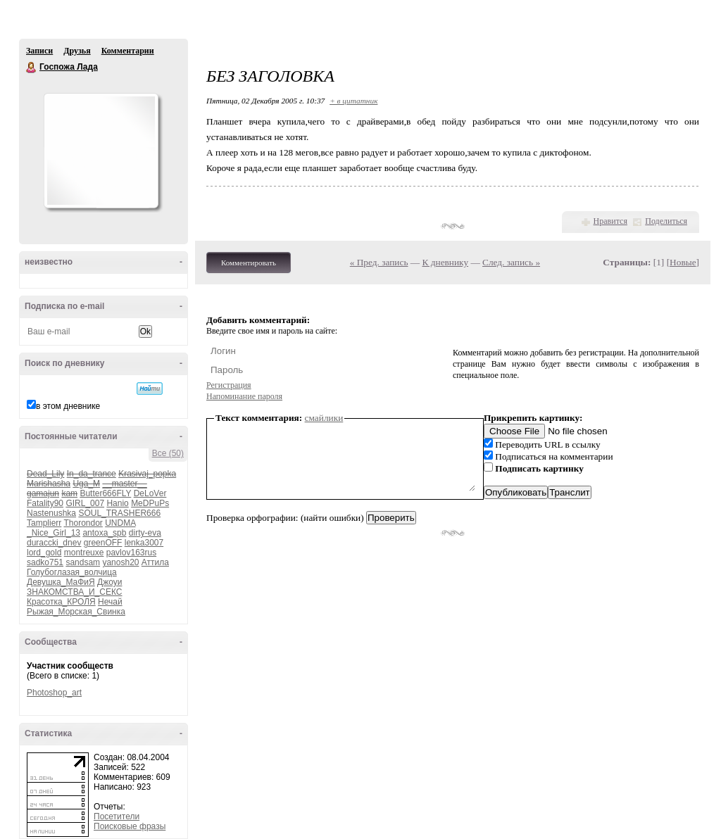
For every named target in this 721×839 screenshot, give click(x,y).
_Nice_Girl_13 (53, 533)
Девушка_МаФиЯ (61, 582)
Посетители (116, 816)
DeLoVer (150, 493)
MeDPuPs (150, 503)
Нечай (110, 602)
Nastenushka (51, 513)
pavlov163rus (131, 552)
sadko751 (45, 562)
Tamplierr (44, 523)
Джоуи (109, 582)
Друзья (76, 51)
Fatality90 (45, 503)
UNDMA (120, 523)
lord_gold (44, 552)
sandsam (82, 562)
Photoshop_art (54, 693)
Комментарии (127, 51)
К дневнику (445, 262)
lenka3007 (144, 543)
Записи (39, 51)
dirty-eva (145, 533)
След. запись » (511, 262)
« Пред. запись (379, 262)
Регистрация (228, 385)
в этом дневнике (68, 406)
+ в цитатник (353, 100)
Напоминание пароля (244, 396)
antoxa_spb (104, 533)
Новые (683, 262)
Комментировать (248, 262)
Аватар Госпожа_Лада (100, 150)
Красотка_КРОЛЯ (61, 602)
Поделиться (666, 221)
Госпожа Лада (31, 67)
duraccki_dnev (54, 543)
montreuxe (84, 552)
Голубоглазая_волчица (72, 572)
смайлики (324, 417)
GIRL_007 (84, 503)
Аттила (155, 562)
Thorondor (82, 523)
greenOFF (103, 543)
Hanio (117, 503)
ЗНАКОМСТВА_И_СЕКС (74, 592)
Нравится (610, 221)
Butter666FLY (105, 493)
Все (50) (168, 453)
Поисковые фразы (129, 826)
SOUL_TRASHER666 (119, 513)
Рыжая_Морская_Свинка (76, 612)
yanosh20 (120, 562)
